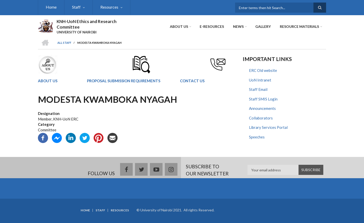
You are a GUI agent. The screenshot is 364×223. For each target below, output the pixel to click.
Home (51, 7)
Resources (109, 7)
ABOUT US (47, 80)
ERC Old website (263, 70)
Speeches (257, 137)
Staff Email (258, 89)
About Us (179, 26)
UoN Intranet (260, 80)
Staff (76, 7)
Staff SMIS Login (263, 99)
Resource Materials (299, 26)
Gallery (263, 26)
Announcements (262, 108)
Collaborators (261, 118)
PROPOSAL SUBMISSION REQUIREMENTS (123, 80)
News (238, 26)
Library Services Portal (268, 127)
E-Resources (212, 26)
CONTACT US (192, 80)
